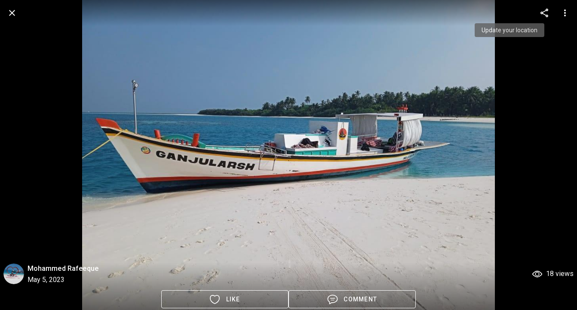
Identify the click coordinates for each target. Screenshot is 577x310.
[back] (12, 13)
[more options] (544, 13)
